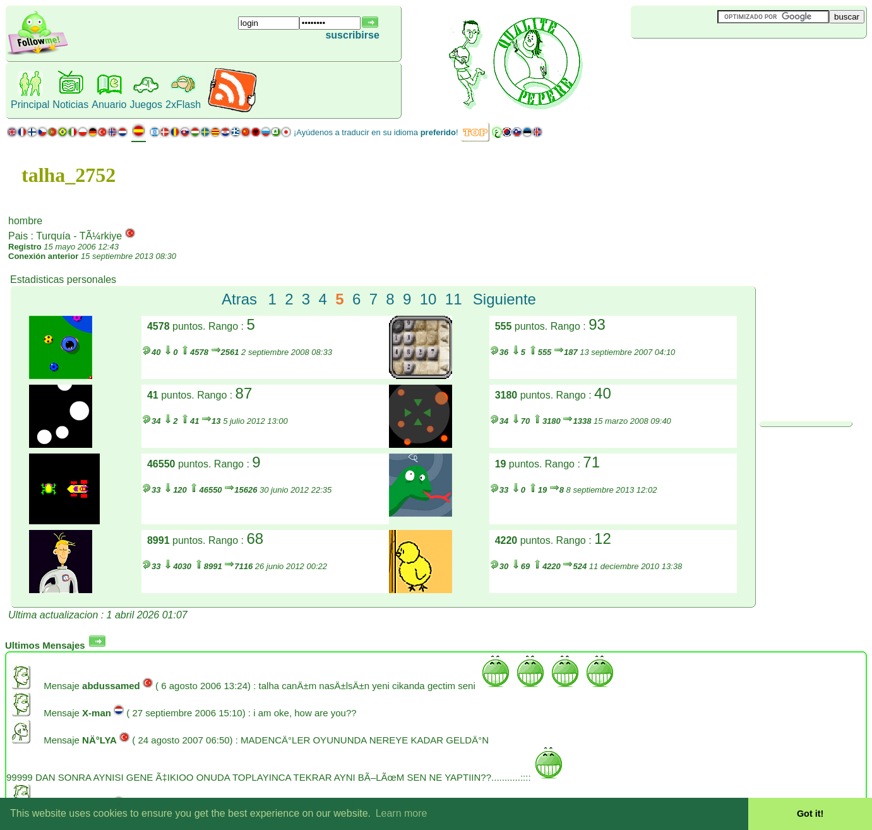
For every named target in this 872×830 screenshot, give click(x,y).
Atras (239, 299)
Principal (30, 104)
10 (428, 299)
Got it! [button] (810, 814)
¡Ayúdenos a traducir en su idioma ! (376, 132)
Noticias (70, 104)
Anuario (109, 104)
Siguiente (504, 299)
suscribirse (352, 35)
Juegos (145, 104)
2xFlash (183, 104)
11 (453, 299)
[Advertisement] (706, 59)
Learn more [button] (401, 813)
